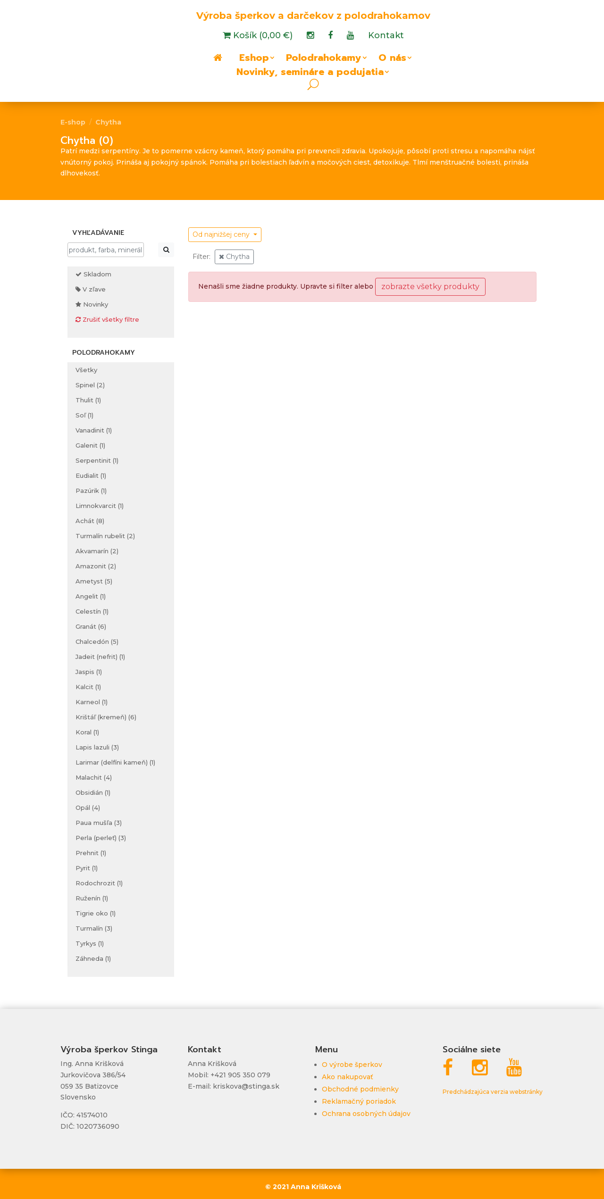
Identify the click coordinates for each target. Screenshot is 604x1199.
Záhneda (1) (93, 958)
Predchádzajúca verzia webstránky (493, 1091)
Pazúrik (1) (91, 490)
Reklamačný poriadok (359, 1101)
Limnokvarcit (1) (100, 505)
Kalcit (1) (88, 687)
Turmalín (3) (94, 928)
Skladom (93, 274)
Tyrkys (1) (90, 943)
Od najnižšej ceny (222, 234)
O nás (392, 59)
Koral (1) (87, 732)
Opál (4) (88, 807)
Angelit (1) (91, 596)
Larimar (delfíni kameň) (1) (115, 762)
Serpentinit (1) (97, 460)
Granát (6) (91, 626)
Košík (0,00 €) (262, 36)
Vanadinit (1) (94, 430)
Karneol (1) (92, 702)
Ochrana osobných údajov (366, 1113)
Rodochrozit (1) (99, 883)
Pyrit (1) (87, 868)
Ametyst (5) (94, 581)
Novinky (92, 304)
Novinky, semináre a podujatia (310, 73)
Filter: (201, 256)
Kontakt (386, 36)
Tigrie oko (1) (96, 913)
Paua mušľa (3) (99, 822)
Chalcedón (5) (97, 641)
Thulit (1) (88, 400)
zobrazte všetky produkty (430, 286)
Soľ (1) (84, 415)
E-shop (72, 122)
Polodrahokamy (323, 59)
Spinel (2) (90, 385)
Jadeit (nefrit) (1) (100, 656)
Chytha (108, 122)
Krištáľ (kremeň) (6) (106, 717)
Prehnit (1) (91, 853)
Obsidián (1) (93, 792)
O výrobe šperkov (352, 1064)
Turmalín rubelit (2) (105, 536)
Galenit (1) (90, 445)
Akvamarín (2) (97, 551)
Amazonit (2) (96, 566)
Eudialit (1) (91, 475)
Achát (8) (90, 521)
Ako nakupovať (347, 1077)
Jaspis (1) (89, 671)
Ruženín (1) (92, 898)
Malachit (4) (94, 777)
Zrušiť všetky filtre (107, 319)
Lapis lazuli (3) (97, 747)
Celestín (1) (92, 611)
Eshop (254, 59)
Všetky (86, 370)
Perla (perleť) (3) (101, 837)
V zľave (91, 289)
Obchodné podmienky (360, 1089)
